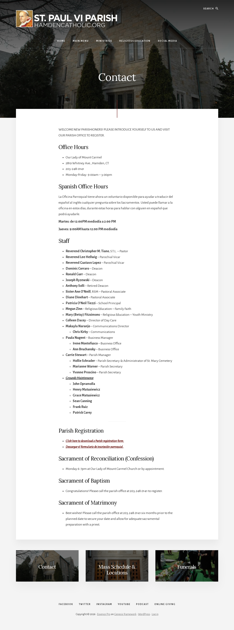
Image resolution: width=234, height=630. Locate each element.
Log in (155, 618)
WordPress (144, 618)
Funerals (186, 566)
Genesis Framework (125, 618)
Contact (47, 566)
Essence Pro (103, 618)
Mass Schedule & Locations (117, 569)
